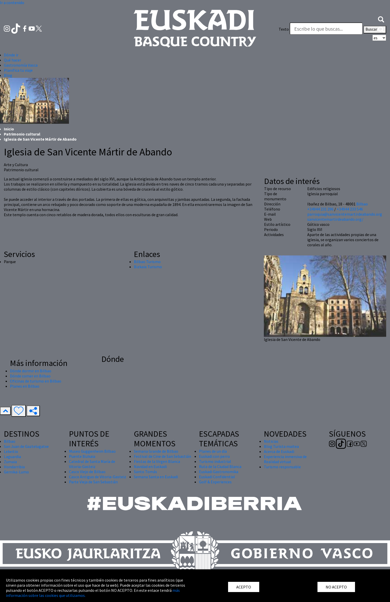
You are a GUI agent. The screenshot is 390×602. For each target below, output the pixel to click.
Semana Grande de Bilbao (156, 451)
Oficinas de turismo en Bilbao (35, 381)
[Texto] (326, 28)
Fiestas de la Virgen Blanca (157, 461)
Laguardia (12, 456)
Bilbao (362, 203)
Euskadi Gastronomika (218, 471)
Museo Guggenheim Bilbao (92, 451)
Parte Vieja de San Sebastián (93, 481)
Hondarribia (14, 466)
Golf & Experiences (215, 481)
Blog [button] (8, 75)
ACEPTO (243, 586)
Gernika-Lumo (16, 471)
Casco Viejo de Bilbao (87, 471)
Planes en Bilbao (24, 386)
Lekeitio (11, 451)
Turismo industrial (215, 461)
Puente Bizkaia (82, 456)
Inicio (9, 128)
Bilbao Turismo (147, 261)
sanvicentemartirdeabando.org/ (335, 219)
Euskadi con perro (214, 456)
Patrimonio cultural (22, 134)
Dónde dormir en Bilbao (30, 370)
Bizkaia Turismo (148, 266)
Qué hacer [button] (12, 60)
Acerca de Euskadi (279, 451)
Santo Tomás (145, 471)
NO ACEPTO (336, 586)
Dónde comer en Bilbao (30, 375)
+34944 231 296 (320, 209)
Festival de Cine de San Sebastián (162, 456)
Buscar (374, 30)
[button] (381, 18)
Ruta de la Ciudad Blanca (220, 466)
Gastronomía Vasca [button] (21, 65)
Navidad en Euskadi (150, 466)
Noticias (271, 441)
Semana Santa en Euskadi (156, 476)
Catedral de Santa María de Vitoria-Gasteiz (92, 464)
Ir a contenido (12, 2)
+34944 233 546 (350, 209)
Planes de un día (213, 451)
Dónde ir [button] (11, 54)
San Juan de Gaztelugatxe (26, 446)
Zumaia (10, 461)
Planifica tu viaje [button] (18, 70)
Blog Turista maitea (281, 446)
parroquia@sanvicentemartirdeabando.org (344, 214)
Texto (284, 29)
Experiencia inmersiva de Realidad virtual (285, 459)
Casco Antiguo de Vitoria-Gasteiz (97, 476)
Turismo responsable (282, 466)
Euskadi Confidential (217, 476)
